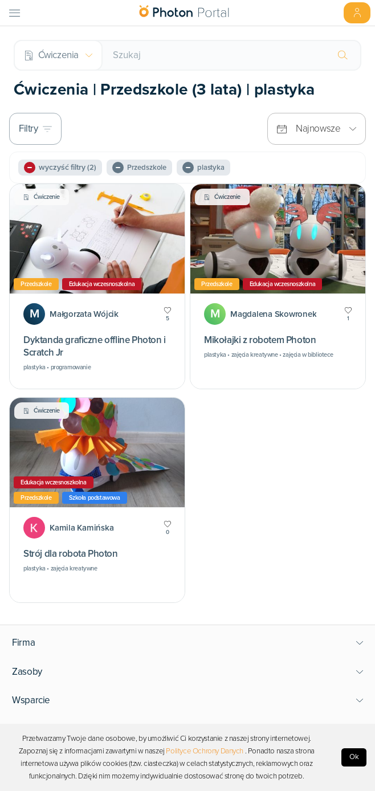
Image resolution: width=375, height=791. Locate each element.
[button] (187, 642)
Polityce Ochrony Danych (204, 751)
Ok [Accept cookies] (354, 756)
